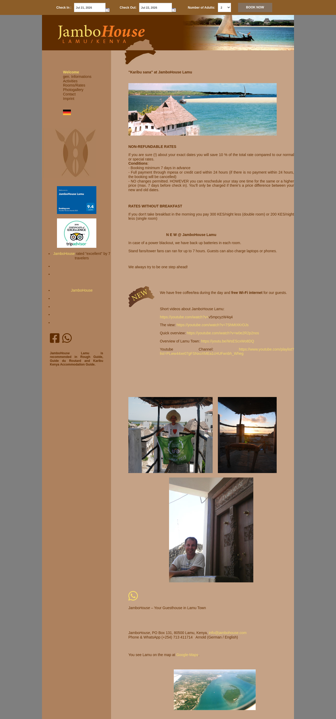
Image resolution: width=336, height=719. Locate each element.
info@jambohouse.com (227, 633)
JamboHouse (64, 253)
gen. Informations (77, 76)
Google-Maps (187, 655)
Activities (70, 81)
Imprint (68, 98)
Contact (69, 94)
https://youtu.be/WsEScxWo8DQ (227, 341)
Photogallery (73, 90)
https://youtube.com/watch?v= (184, 317)
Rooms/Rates (74, 85)
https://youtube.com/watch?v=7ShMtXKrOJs (213, 325)
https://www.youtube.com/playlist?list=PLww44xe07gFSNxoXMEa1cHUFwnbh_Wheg (227, 351)
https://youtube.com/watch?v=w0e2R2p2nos (223, 333)
